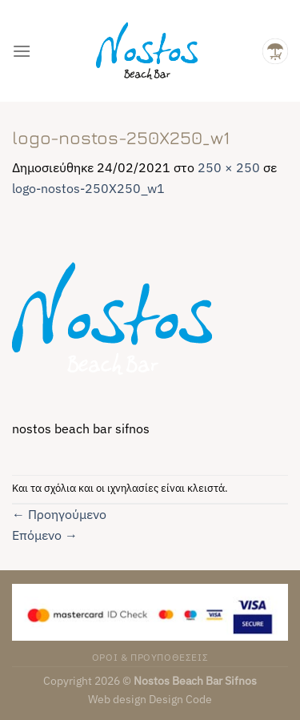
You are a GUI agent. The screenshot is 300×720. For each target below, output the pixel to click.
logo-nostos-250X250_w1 (88, 188)
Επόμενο (45, 535)
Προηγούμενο (59, 514)
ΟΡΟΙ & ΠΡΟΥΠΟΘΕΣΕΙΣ (150, 656)
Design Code (180, 698)
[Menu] (21, 50)
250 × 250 (229, 167)
